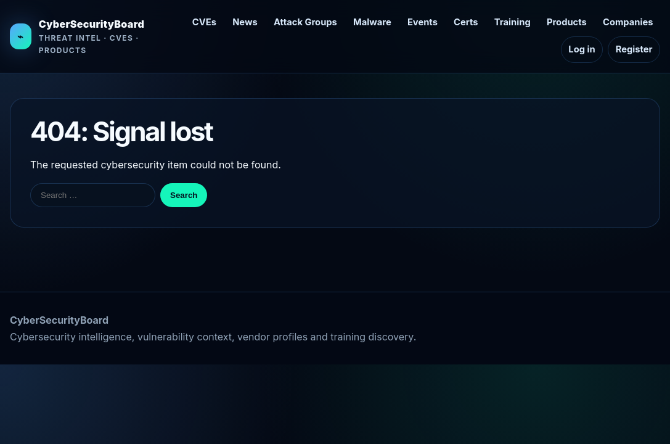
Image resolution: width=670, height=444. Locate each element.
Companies (628, 22)
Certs (466, 22)
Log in (581, 49)
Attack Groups (305, 22)
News (245, 22)
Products (567, 22)
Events (422, 22)
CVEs (204, 22)
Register (634, 49)
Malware (372, 22)
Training (512, 22)
